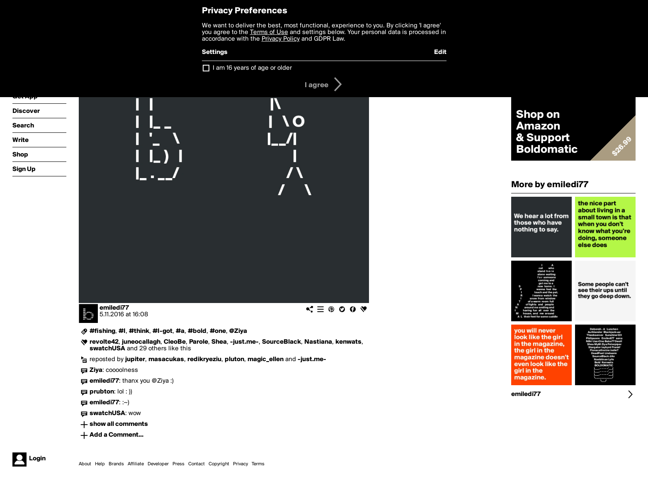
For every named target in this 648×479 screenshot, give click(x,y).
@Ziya (238, 331)
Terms (258, 464)
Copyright (219, 464)
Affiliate (136, 464)
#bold (197, 331)
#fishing (102, 331)
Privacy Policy (281, 39)
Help (100, 464)
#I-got (162, 331)
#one (218, 331)
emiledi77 (114, 308)
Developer (158, 464)
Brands (116, 464)
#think (139, 331)
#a (180, 331)
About (85, 464)
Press (178, 464)
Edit (440, 52)
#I (122, 331)
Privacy (240, 464)
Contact (196, 464)
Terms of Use (269, 32)
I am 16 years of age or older (252, 68)
